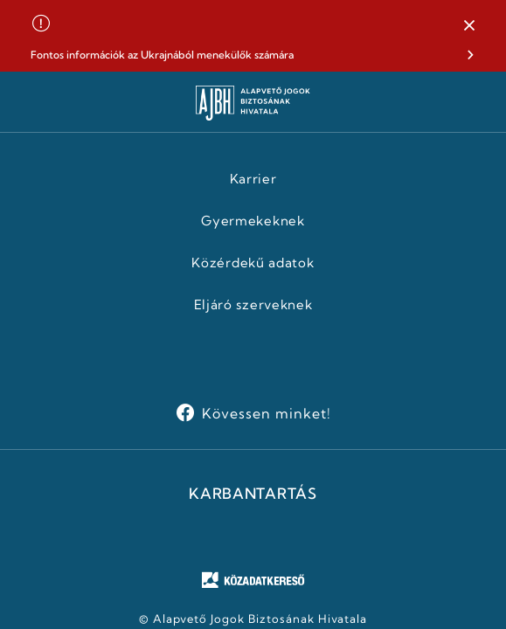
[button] (469, 26)
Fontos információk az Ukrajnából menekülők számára (162, 54)
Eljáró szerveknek (253, 305)
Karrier (253, 179)
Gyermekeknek (252, 221)
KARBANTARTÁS (252, 493)
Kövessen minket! (266, 413)
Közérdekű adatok (252, 263)
